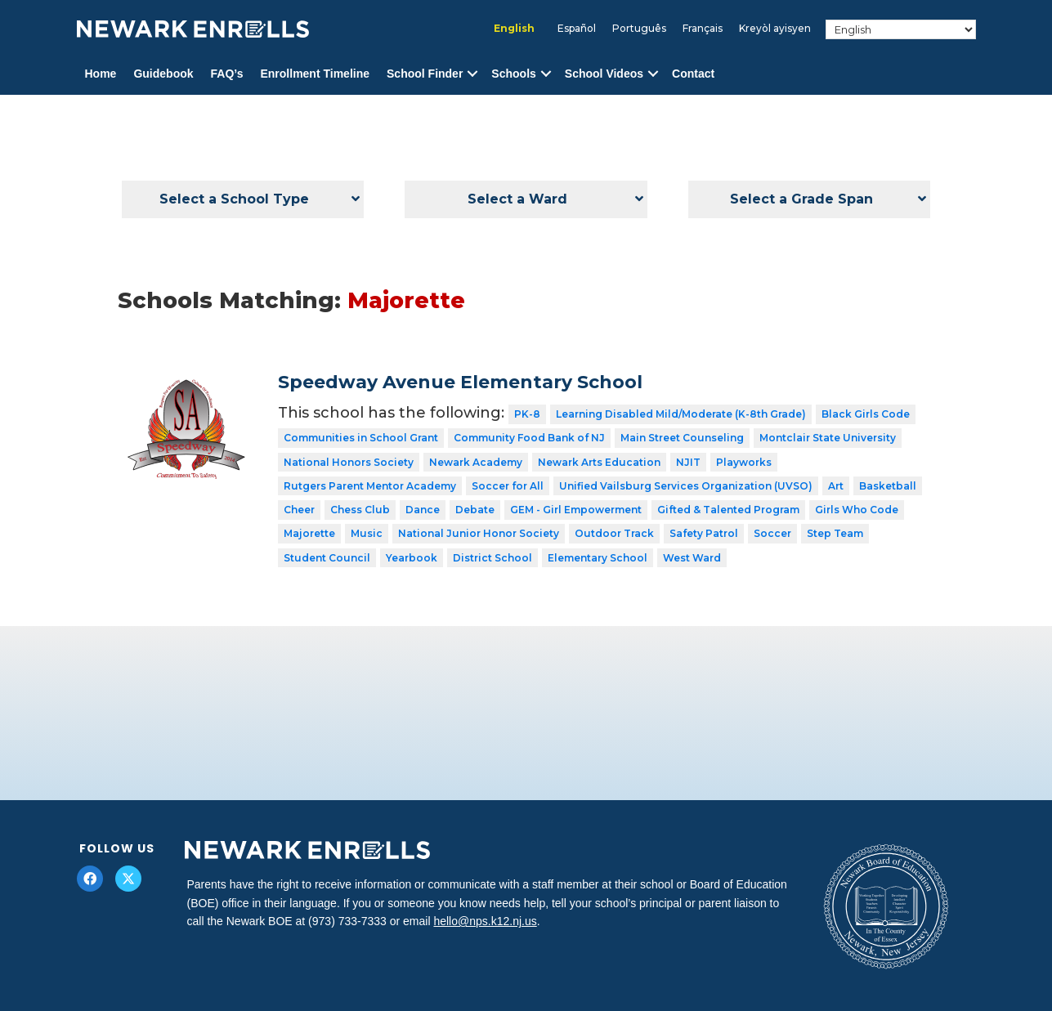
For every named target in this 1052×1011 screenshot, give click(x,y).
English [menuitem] (514, 28)
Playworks (744, 462)
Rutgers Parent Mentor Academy (370, 486)
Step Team (835, 533)
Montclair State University (827, 438)
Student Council (327, 558)
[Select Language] (900, 29)
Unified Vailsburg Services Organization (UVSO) (686, 486)
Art (836, 486)
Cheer (299, 509)
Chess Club (360, 509)
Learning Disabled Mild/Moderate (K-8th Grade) (681, 414)
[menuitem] (514, 28)
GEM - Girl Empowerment (576, 509)
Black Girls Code (865, 414)
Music (367, 533)
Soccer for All (508, 486)
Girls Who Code (856, 509)
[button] (472, 74)
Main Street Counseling (682, 438)
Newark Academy (475, 462)
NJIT (688, 462)
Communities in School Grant (361, 438)
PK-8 (527, 414)
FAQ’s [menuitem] (227, 73)
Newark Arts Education (599, 462)
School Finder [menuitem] (425, 73)
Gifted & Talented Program (728, 509)
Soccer (772, 533)
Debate (475, 509)
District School (492, 558)
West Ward (692, 558)
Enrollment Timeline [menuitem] (314, 73)
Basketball (887, 486)
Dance (422, 509)
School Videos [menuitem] (604, 73)
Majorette (309, 533)
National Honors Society (349, 462)
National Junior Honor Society (478, 533)
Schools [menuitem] (513, 73)
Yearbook (411, 558)
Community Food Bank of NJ (529, 438)
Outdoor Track (614, 533)
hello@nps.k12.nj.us (484, 921)
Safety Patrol (703, 533)
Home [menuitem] (101, 73)
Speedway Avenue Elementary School (460, 382)
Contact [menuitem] (693, 73)
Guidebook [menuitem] (163, 73)
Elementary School (597, 558)
